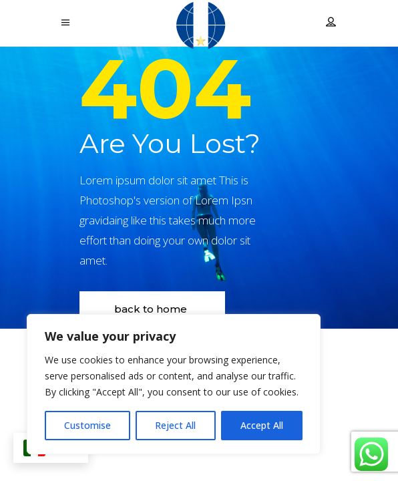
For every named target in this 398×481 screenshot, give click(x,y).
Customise (87, 425)
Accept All (261, 425)
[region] (174, 384)
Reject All (175, 425)
